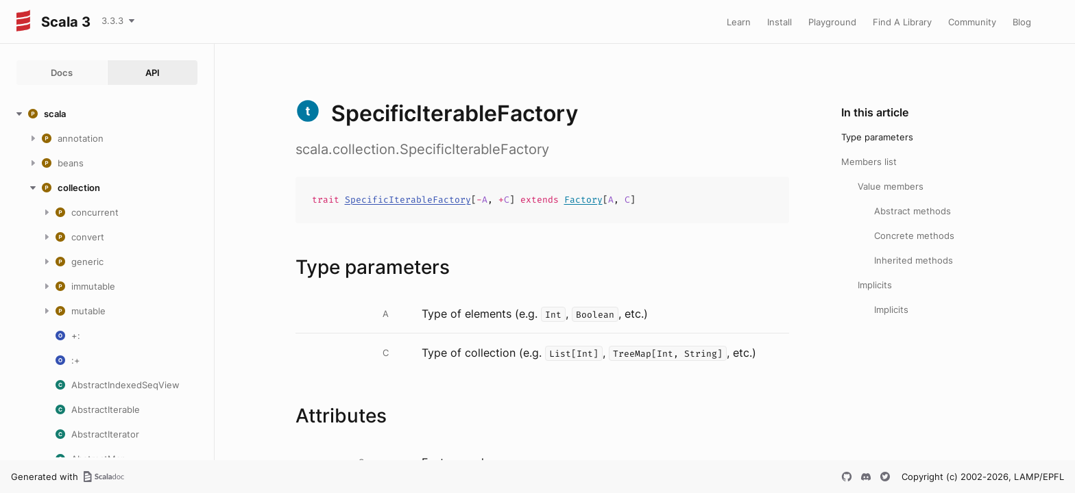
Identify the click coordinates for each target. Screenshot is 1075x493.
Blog (1022, 21)
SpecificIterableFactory (408, 199)
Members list (869, 161)
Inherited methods (913, 260)
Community (972, 21)
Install (779, 21)
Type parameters (877, 136)
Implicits (875, 284)
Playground (832, 21)
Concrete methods (914, 235)
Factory (583, 199)
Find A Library (902, 21)
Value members (890, 186)
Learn (739, 21)
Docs (62, 72)
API (152, 72)
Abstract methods (912, 210)
